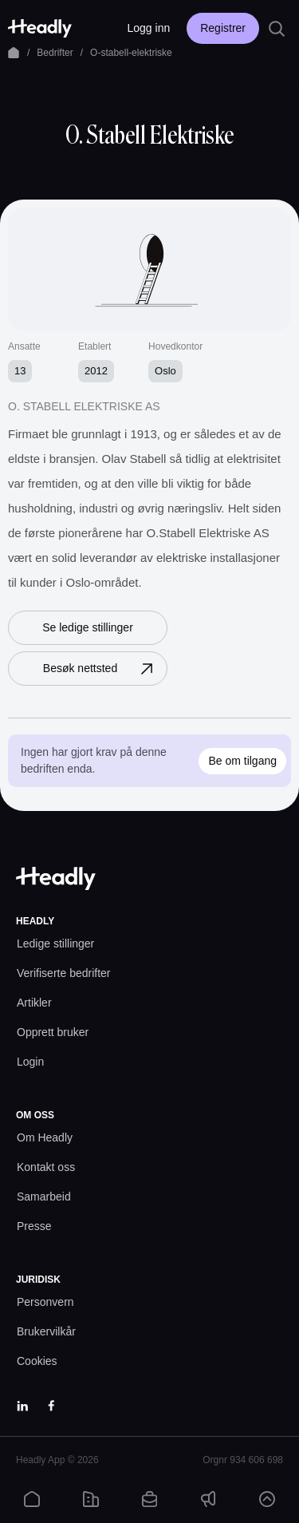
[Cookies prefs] (37, 1361)
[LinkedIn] (22, 1405)
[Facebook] (51, 1405)
